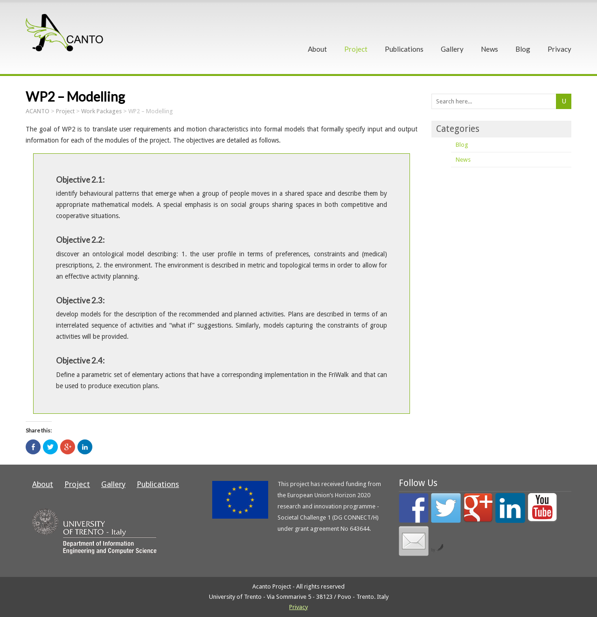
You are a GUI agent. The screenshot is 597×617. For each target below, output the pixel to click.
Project (356, 49)
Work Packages (101, 111)
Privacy (559, 49)
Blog (522, 49)
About (317, 49)
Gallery (452, 49)
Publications (404, 49)
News (489, 49)
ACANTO (37, 111)
